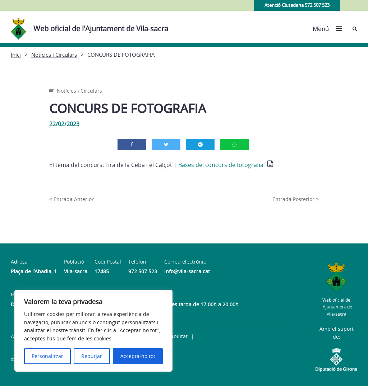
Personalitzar (47, 356)
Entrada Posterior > (295, 199)
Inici (16, 54)
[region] (93, 331)
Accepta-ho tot (137, 356)
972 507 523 (142, 271)
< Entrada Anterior (71, 199)
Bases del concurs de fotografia (220, 165)
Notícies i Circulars (54, 54)
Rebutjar (91, 356)
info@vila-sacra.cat (187, 271)
